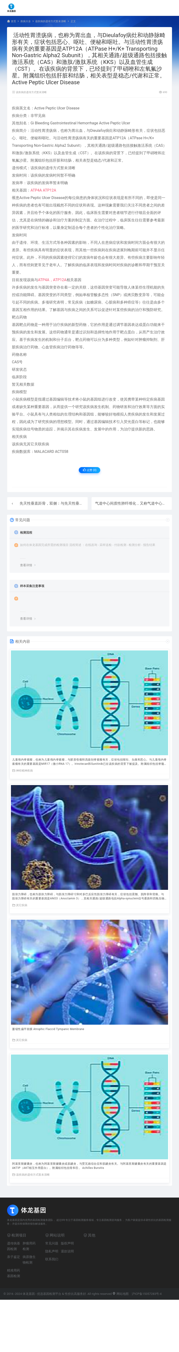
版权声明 (67, 1243)
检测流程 (26, 532)
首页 (13, 21)
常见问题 (51, 1243)
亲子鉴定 (13, 1257)
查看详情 (26, 565)
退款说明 (67, 1251)
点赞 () (89, 470)
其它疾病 (19, 905)
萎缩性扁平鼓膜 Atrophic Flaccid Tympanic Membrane (48, 1029)
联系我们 (51, 1259)
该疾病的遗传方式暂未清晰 (50, 21)
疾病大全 (26, 21)
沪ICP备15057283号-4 (147, 1294)
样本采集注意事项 (32, 586)
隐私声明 (51, 1251)
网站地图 (120, 1294)
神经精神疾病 (22, 770)
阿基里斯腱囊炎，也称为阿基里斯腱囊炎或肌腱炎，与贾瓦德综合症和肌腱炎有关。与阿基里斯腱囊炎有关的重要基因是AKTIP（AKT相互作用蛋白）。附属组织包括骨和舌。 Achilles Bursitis (89, 1166)
